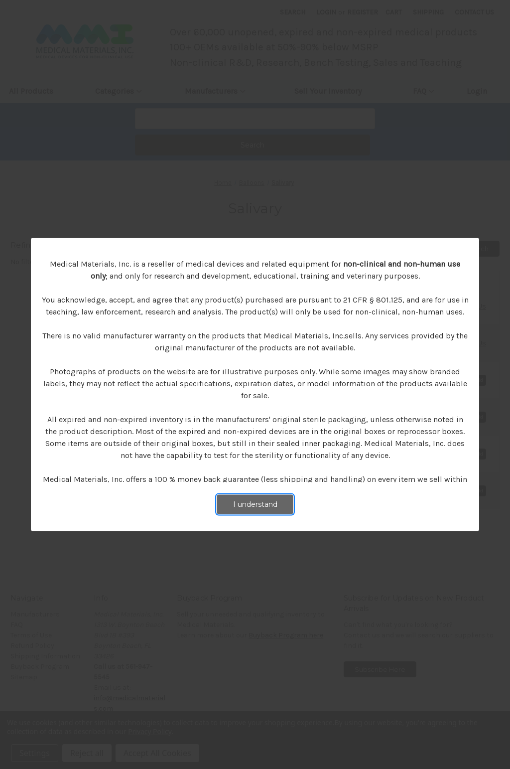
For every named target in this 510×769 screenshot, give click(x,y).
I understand (255, 504)
